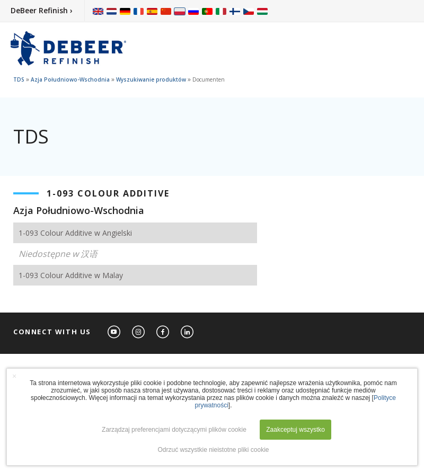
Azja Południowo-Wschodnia (70, 79)
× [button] (14, 376)
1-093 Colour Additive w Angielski (75, 233)
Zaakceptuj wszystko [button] (295, 429)
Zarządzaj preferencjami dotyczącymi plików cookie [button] (174, 429)
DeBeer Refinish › (42, 10)
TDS (18, 79)
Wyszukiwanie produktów (151, 79)
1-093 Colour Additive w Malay (71, 275)
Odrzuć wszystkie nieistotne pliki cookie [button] (213, 449)
